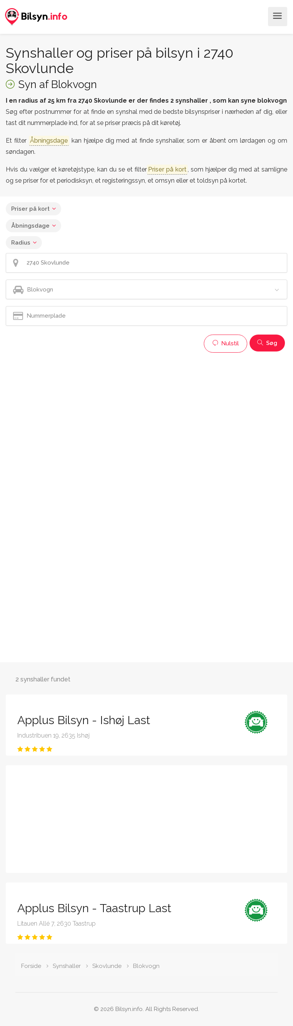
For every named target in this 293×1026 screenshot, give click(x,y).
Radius (20, 242)
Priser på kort (30, 208)
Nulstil (225, 343)
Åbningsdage (30, 225)
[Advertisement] (146, 410)
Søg (267, 343)
